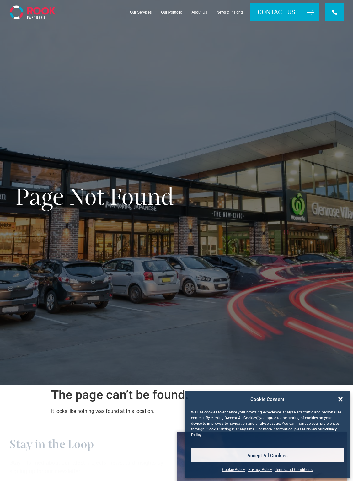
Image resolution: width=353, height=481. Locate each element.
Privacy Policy (260, 469)
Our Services (141, 12)
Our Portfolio (171, 12)
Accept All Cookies (267, 455)
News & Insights (230, 12)
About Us (199, 12)
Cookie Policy (233, 469)
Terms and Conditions (294, 469)
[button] (340, 399)
